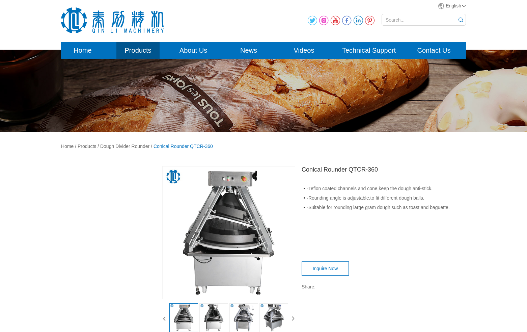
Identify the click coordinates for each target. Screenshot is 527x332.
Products (138, 50)
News (248, 50)
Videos (304, 50)
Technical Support (369, 50)
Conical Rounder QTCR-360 (183, 146)
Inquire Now (325, 268)
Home (82, 50)
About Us (193, 50)
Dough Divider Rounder (124, 146)
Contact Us (434, 50)
